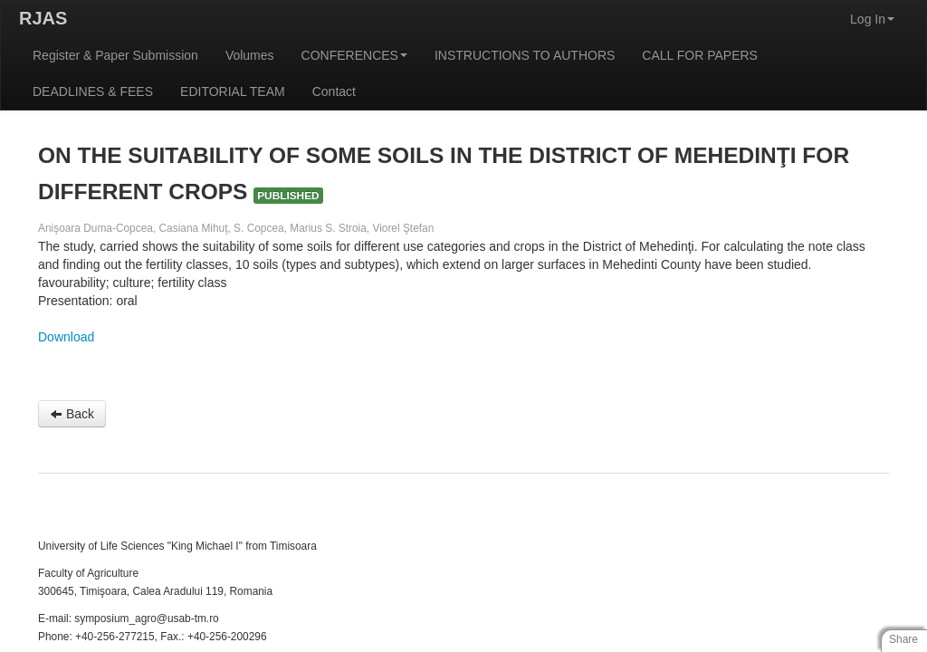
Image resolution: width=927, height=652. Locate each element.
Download (66, 337)
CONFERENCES (354, 55)
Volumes (249, 55)
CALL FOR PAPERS (700, 55)
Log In (872, 19)
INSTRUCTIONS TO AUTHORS (525, 55)
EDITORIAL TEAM (232, 91)
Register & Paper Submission (115, 55)
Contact (334, 91)
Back (72, 414)
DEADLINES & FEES (93, 91)
